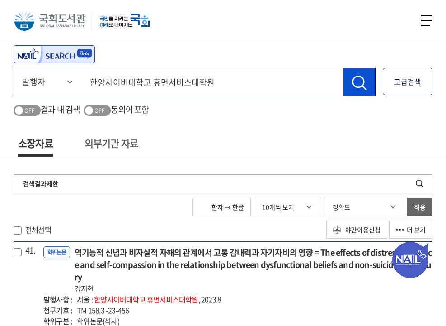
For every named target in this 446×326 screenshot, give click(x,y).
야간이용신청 (356, 229)
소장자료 (35, 142)
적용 (420, 206)
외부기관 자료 (111, 142)
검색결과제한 (40, 183)
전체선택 (38, 229)
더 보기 (411, 229)
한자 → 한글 (221, 206)
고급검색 (407, 81)
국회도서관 (50, 20)
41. (30, 250)
